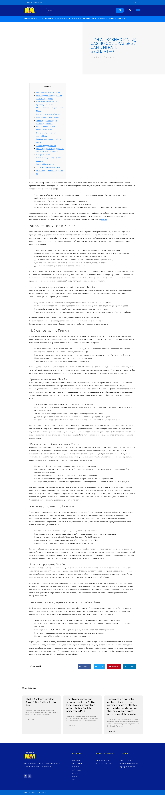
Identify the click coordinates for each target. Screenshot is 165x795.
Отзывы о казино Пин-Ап (46, 145)
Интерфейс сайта (43, 155)
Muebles (102, 18)
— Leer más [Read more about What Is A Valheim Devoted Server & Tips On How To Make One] (29, 720)
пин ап (104, 219)
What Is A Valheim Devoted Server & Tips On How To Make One (41, 702)
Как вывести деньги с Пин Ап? (48, 114)
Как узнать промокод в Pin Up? (48, 92)
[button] (84, 666)
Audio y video (75, 18)
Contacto (121, 19)
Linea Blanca (30, 18)
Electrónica (61, 18)
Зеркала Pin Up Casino (45, 164)
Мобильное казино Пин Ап (46, 102)
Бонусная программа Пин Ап (47, 117)
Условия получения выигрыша (48, 167)
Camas (112, 18)
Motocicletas (89, 18)
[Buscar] (120, 10)
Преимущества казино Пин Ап (48, 105)
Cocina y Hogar (46, 18)
